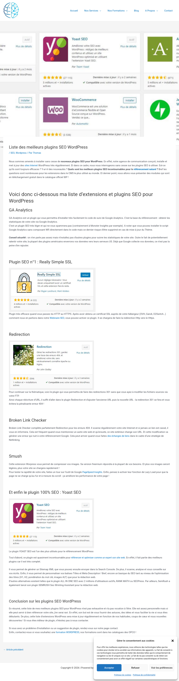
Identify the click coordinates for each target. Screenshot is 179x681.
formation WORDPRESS (68, 632)
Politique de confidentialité (144, 675)
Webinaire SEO (57, 318)
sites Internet (32, 165)
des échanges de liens (119, 436)
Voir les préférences (161, 667)
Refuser (135, 667)
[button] (172, 640)
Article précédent (14, 649)
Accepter (109, 667)
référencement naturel (146, 169)
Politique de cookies (122, 675)
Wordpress (21, 152)
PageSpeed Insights (92, 472)
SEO (13, 152)
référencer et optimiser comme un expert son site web (99, 557)
